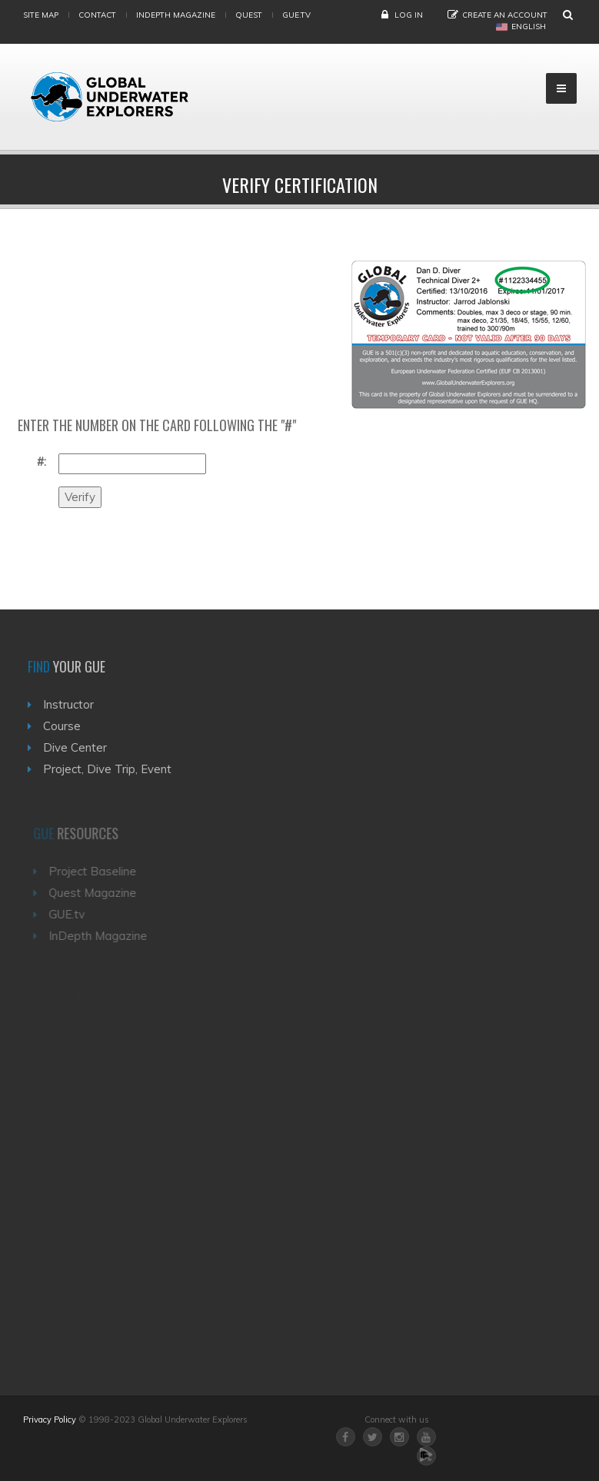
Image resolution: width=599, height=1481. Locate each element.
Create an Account (504, 15)
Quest (248, 15)
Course (64, 726)
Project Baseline (96, 871)
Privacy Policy (49, 1419)
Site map (40, 15)
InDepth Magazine (175, 15)
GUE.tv (70, 914)
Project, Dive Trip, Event (109, 769)
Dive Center (77, 747)
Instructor (70, 704)
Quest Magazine (96, 892)
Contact (97, 15)
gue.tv (296, 15)
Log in (408, 15)
